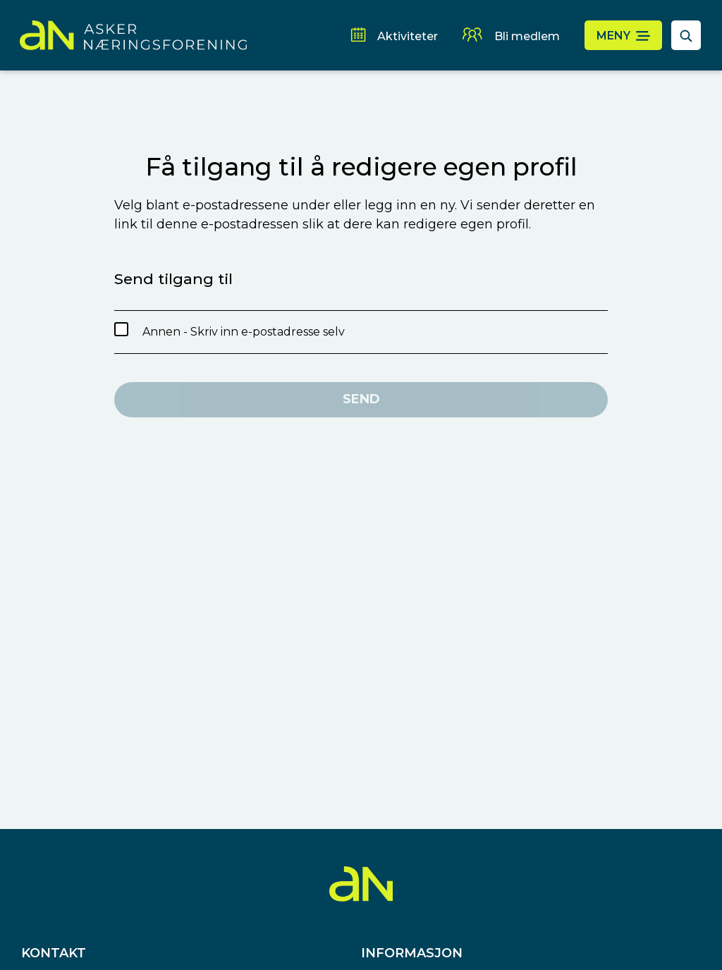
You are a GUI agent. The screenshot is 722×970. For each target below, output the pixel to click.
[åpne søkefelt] (686, 35)
